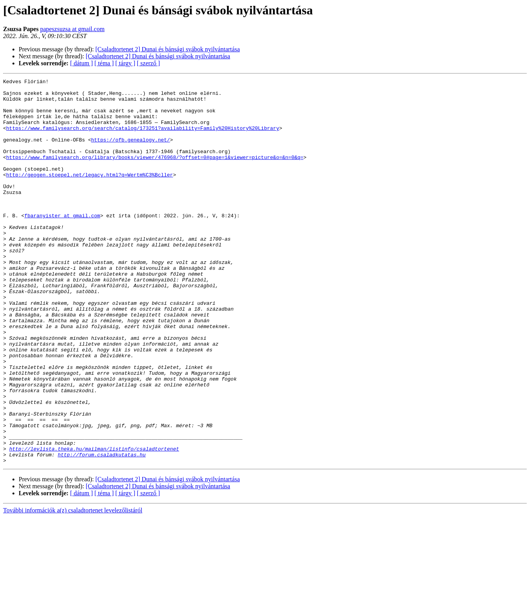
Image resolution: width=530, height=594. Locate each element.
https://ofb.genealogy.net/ (130, 152)
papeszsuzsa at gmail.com (72, 29)
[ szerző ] (148, 63)
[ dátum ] (81, 63)
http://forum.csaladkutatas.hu (101, 530)
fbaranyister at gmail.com (62, 243)
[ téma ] (104, 63)
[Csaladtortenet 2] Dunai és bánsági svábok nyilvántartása (167, 49)
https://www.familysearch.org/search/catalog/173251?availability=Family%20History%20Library (142, 138)
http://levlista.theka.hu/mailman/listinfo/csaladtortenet (94, 523)
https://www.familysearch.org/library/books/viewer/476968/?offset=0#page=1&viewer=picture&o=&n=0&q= (154, 173)
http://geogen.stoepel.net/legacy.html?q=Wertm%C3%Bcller (89, 194)
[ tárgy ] (125, 63)
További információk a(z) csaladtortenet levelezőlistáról (72, 587)
